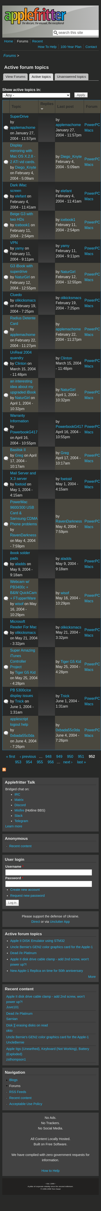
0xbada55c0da (22, 736)
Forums (22, 41)
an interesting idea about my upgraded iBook (23, 386)
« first (10, 756)
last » (81, 762)
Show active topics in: (21, 90)
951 (81, 756)
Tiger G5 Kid (25, 672)
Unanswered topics (71, 77)
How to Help (50, 1171)
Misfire (19, 810)
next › (67, 762)
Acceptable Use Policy (25, 1104)
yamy (19, 248)
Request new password (27, 895)
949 (59, 756)
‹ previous (28, 756)
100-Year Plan (71, 47)
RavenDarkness (23, 535)
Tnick (19, 701)
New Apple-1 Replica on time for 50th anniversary (46, 971)
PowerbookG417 (24, 432)
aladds (20, 564)
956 (51, 762)
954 (29, 762)
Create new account (25, 889)
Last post (65, 107)
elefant (20, 196)
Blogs (13, 1080)
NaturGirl (22, 277)
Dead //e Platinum (23, 953)
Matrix (18, 800)
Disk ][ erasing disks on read (27, 1025)
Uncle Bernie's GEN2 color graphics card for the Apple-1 (51, 947)
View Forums (15, 77)
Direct (35, 921)
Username (14, 866)
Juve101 (12, 1007)
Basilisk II (18, 450)
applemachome (22, 127)
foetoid (20, 484)
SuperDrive (19, 116)
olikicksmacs (25, 300)
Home (8, 41)
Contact (91, 47)
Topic (16, 107)
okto (9, 1030)
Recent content (20, 846)
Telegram (21, 821)
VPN (14, 243)
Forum (92, 107)
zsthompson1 (16, 1059)
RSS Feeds (17, 1092)
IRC (17, 794)
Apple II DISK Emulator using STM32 (37, 941)
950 (70, 756)
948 (48, 756)
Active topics (42, 76)
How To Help (47, 47)
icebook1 (22, 225)
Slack (18, 815)
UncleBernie (15, 1042)
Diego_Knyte (25, 167)
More (92, 977)
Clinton (20, 363)
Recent (37, 41)
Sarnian (12, 1019)
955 (40, 762)
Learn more (13, 826)
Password (14, 878)
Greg (19, 455)
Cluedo (16, 295)
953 (18, 762)
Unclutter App (60, 921)
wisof (19, 604)
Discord (20, 805)
